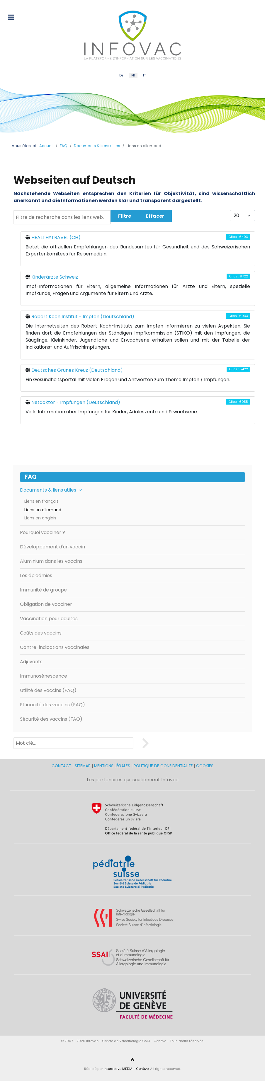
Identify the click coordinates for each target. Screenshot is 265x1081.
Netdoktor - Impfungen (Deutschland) (75, 402)
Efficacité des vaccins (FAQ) (52, 704)
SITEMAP (83, 766)
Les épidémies (36, 575)
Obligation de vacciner (46, 604)
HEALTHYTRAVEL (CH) (56, 237)
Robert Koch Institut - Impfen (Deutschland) (82, 316)
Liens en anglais (40, 518)
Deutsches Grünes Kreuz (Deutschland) (77, 370)
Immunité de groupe (43, 589)
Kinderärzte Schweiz (54, 277)
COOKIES (204, 766)
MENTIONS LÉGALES (112, 766)
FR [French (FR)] (133, 75)
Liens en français (41, 501)
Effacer (155, 216)
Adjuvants (31, 661)
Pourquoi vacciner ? (42, 532)
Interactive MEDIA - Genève (126, 1068)
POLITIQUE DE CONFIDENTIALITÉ (163, 766)
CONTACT (62, 766)
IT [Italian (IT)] (144, 75)
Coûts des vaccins (41, 633)
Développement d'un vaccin (52, 546)
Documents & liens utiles (51, 490)
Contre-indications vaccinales (54, 647)
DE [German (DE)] (121, 75)
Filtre (124, 216)
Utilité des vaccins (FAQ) (48, 690)
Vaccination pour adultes (49, 618)
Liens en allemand (42, 510)
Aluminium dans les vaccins (51, 561)
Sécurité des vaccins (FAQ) (51, 719)
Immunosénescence (43, 676)
